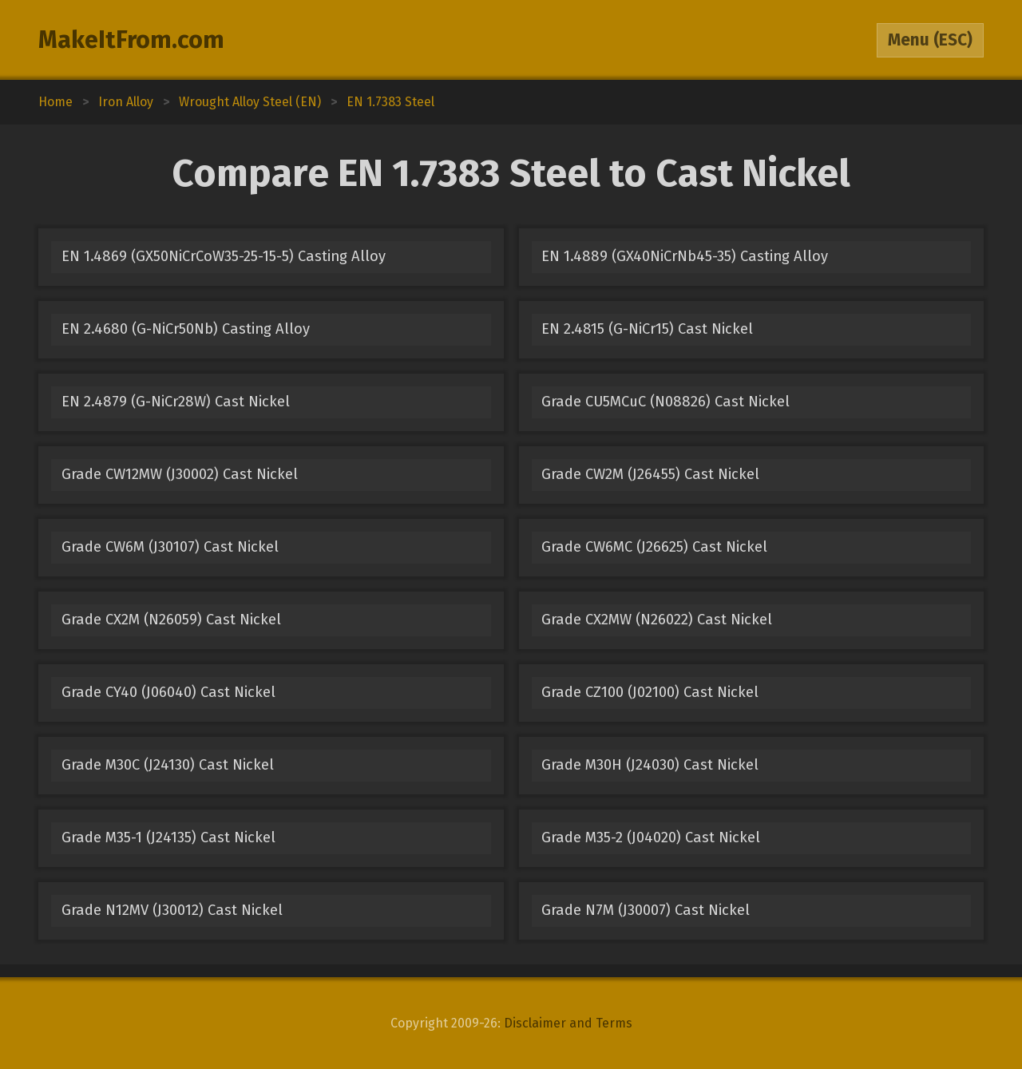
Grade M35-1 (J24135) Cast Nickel (168, 837)
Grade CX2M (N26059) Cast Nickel (171, 619)
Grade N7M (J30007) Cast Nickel (645, 910)
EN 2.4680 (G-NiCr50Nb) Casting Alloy (185, 329)
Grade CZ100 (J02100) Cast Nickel (650, 692)
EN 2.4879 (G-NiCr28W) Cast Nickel (175, 401)
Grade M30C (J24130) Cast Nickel (167, 765)
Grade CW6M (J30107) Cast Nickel (170, 547)
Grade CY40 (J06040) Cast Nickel (168, 692)
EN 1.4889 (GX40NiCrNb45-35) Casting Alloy (684, 256)
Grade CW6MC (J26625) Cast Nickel (654, 547)
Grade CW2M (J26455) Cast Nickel (650, 474)
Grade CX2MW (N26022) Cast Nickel (656, 619)
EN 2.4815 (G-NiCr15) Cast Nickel (647, 329)
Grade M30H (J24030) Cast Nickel (650, 765)
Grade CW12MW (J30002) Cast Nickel (179, 474)
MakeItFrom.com (131, 40)
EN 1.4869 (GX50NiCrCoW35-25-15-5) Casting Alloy (223, 256)
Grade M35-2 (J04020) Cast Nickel (650, 837)
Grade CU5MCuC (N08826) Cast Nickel (665, 401)
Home (55, 101)
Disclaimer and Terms (568, 1023)
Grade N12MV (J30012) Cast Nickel (172, 910)
